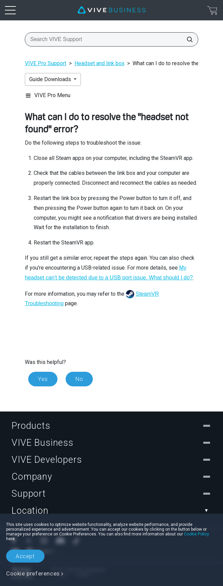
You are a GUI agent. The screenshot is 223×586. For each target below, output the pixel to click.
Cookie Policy (196, 534)
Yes (43, 379)
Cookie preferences (33, 573)
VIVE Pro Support (45, 63)
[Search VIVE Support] (188, 39)
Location (111, 510)
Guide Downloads (50, 79)
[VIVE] (111, 10)
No (79, 379)
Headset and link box (99, 63)
